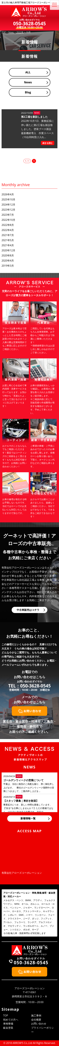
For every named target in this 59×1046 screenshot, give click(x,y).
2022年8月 (8, 225)
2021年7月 (8, 235)
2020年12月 (8, 250)
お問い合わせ (38, 1023)
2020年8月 (8, 255)
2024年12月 (8, 204)
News (28, 82)
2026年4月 (8, 194)
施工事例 (36, 1015)
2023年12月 (8, 209)
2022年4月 (8, 230)
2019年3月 (8, 265)
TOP (5, 1015)
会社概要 (36, 1019)
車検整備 (8, 1023)
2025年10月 (8, 199)
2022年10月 (8, 220)
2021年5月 (8, 240)
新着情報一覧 (28, 818)
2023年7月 (8, 214)
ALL (28, 72)
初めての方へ (10, 1019)
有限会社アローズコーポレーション (22, 873)
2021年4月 (8, 245)
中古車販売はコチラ (28, 610)
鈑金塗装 (8, 1027)
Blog (28, 92)
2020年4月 (8, 260)
